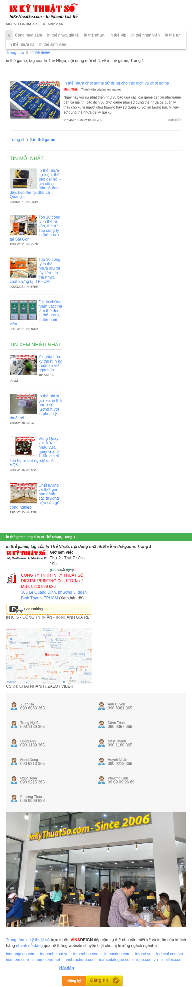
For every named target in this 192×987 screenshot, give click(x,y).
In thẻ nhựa (94, 35)
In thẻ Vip (118, 35)
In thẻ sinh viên (52, 44)
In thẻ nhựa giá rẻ (63, 35)
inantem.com (17, 959)
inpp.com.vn (147, 959)
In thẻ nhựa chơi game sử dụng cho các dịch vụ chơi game (116, 83)
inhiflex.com (172, 959)
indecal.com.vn (169, 954)
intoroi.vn (143, 954)
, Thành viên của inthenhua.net (92, 89)
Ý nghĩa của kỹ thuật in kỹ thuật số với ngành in (50, 363)
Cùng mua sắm (28, 35)
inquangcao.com (20, 954)
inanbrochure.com (80, 959)
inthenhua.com (86, 954)
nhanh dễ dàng (29, 945)
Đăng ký (74, 981)
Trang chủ (15, 53)
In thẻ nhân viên (145, 35)
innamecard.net (46, 959)
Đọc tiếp (175, 120)
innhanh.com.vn (54, 954)
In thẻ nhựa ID (21, 44)
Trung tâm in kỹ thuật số (28, 940)
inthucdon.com (117, 954)
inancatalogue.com (116, 959)
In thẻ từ (172, 35)
